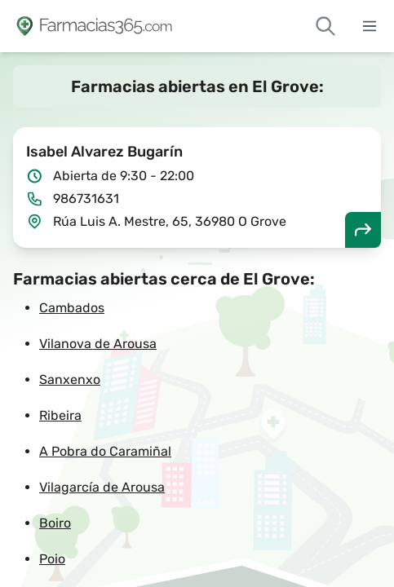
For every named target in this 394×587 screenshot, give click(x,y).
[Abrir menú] (369, 26)
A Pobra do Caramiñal (105, 451)
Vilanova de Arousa (98, 343)
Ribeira (60, 415)
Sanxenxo (69, 379)
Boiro (55, 523)
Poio (52, 559)
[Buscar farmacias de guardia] (325, 26)
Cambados (71, 308)
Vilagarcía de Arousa (102, 487)
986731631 (86, 198)
